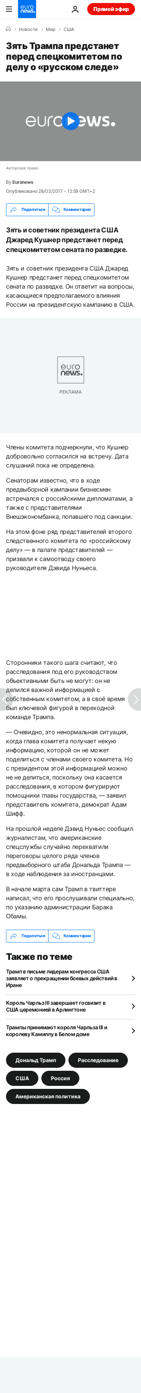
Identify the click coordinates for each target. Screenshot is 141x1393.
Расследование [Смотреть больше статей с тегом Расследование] (98, 1059)
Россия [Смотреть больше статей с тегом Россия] (60, 1078)
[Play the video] (70, 121)
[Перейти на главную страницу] (27, 9)
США (69, 29)
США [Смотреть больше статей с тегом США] (22, 1078)
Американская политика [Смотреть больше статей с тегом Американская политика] (47, 1096)
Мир (50, 29)
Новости (28, 29)
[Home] (8, 29)
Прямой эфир (111, 9)
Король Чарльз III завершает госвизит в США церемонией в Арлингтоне (55, 1006)
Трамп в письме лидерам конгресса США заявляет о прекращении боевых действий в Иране (61, 978)
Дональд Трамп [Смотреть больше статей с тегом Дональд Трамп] (35, 1059)
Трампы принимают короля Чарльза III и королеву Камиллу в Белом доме (56, 1030)
